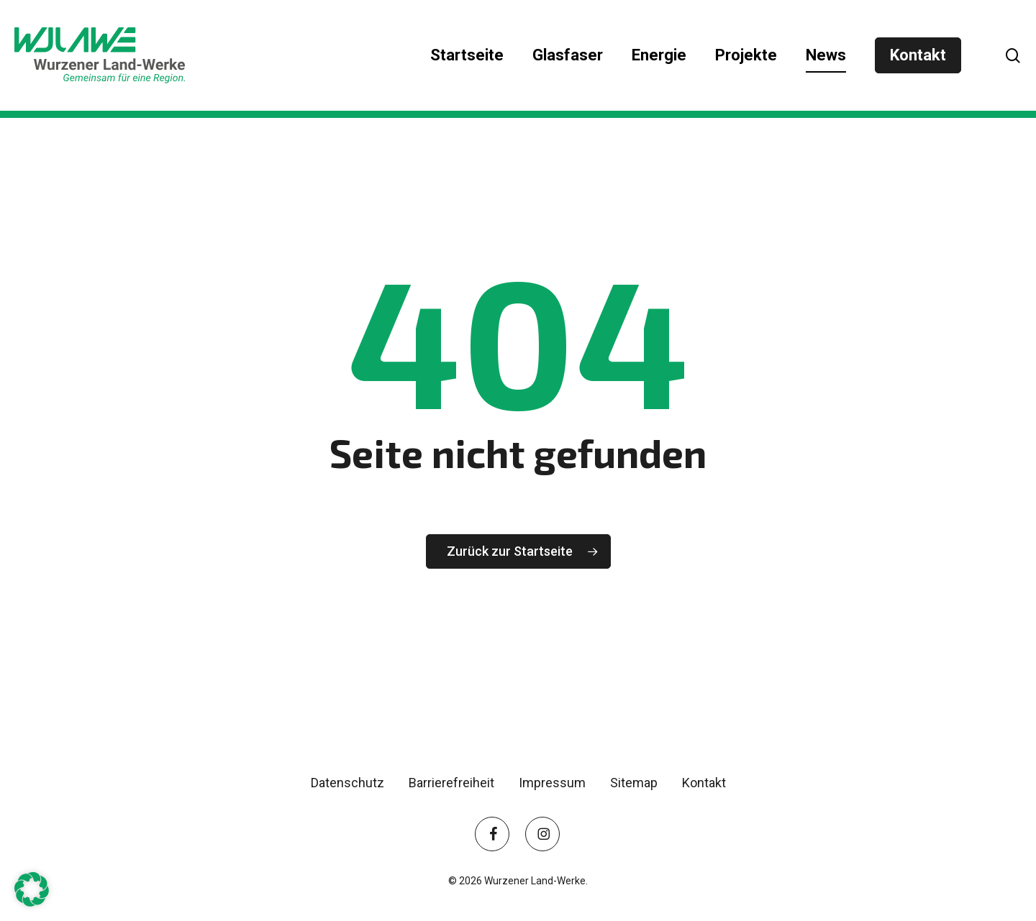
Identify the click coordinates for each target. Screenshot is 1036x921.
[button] (31, 889)
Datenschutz (347, 782)
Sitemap (634, 782)
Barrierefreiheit (451, 782)
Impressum (552, 782)
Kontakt (704, 782)
